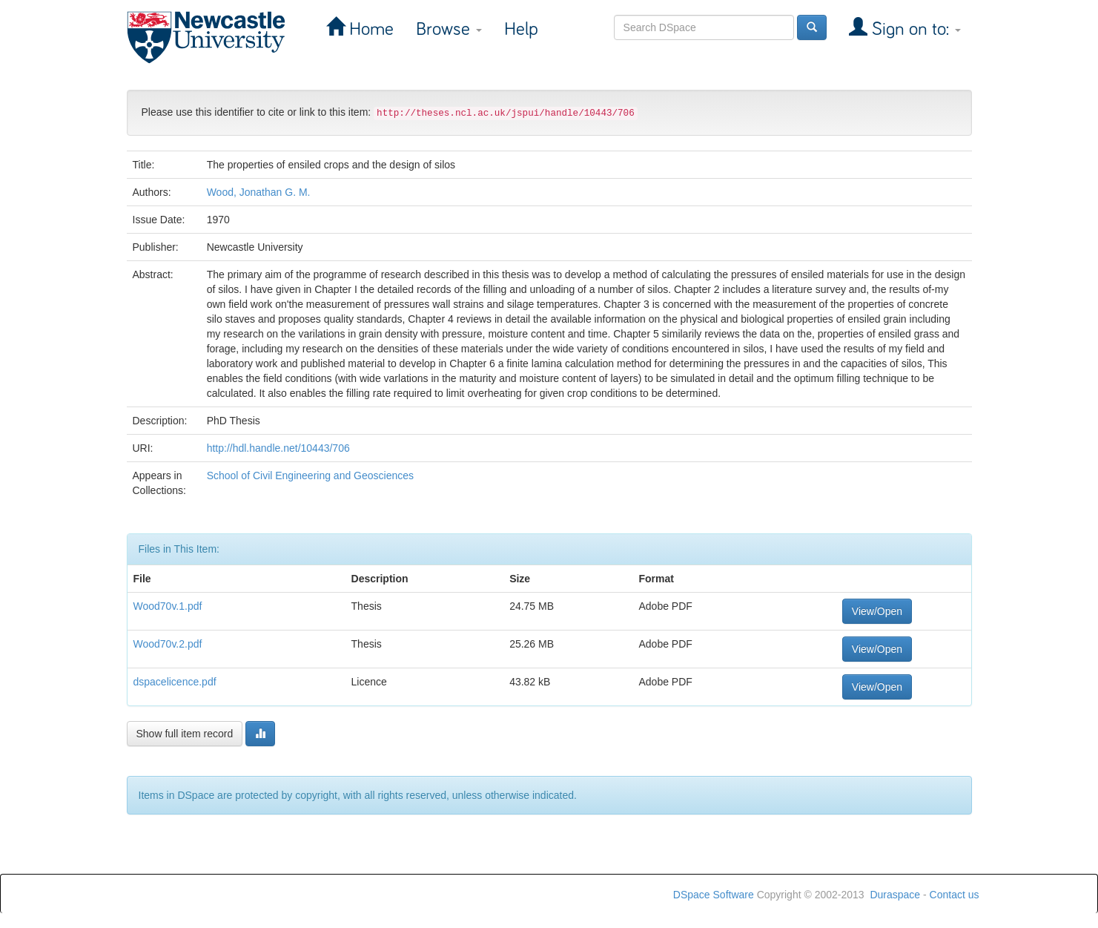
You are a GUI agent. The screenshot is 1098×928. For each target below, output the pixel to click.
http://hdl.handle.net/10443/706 (278, 448)
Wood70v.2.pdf (167, 644)
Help (521, 29)
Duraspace (895, 895)
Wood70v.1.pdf (167, 606)
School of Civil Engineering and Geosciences (310, 475)
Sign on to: (914, 29)
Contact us (954, 895)
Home (369, 29)
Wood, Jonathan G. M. (259, 192)
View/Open (877, 611)
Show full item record (185, 734)
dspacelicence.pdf (174, 682)
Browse (449, 29)
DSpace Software (713, 895)
